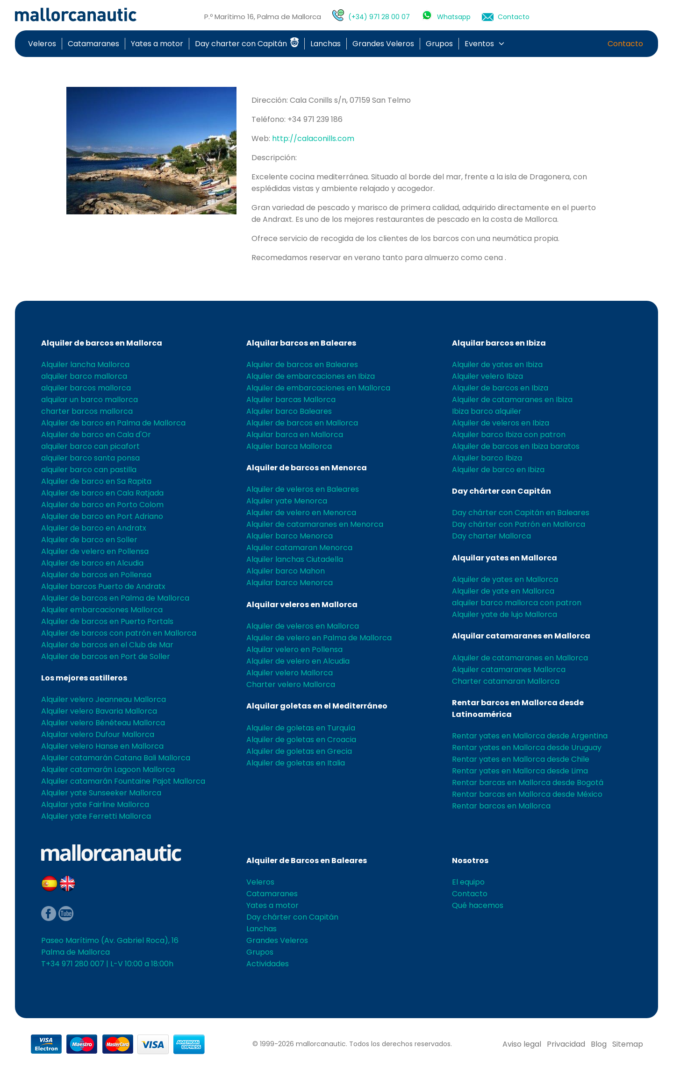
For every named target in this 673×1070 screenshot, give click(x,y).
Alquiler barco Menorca (289, 536)
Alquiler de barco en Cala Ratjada (102, 493)
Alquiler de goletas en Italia (295, 763)
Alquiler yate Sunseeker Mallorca (101, 792)
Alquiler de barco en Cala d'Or (96, 434)
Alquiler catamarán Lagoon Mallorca (108, 769)
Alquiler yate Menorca (286, 501)
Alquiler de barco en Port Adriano (102, 516)
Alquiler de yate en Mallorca (503, 591)
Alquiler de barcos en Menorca (306, 467)
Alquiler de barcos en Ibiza (500, 388)
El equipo (468, 882)
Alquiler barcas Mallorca (291, 399)
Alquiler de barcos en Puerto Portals (107, 621)
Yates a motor (157, 43)
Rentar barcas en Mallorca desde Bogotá (527, 782)
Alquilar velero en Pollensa (294, 649)
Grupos (439, 43)
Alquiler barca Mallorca (289, 446)
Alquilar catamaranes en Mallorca (521, 636)
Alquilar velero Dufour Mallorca (97, 734)
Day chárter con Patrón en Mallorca (518, 524)
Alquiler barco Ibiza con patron (509, 434)
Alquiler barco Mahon (285, 571)
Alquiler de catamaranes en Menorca (314, 524)
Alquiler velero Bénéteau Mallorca (103, 722)
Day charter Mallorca (491, 536)
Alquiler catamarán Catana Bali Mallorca (115, 757)
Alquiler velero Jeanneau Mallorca (103, 699)
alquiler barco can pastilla (88, 469)
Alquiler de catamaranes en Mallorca (520, 657)
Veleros (42, 43)
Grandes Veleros (383, 43)
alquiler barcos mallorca (86, 388)
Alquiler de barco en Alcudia (92, 563)
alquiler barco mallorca (84, 376)
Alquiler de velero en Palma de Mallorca (319, 637)
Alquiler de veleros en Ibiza (500, 423)
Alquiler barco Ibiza (487, 458)
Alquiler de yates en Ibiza (497, 364)
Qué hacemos (477, 905)
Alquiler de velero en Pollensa (95, 551)
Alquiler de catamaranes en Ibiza (512, 399)
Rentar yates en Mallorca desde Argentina (530, 735)
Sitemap (627, 1044)
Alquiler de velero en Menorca (301, 512)
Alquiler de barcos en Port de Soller (105, 656)
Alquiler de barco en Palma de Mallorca (113, 423)
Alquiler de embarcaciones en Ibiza (310, 376)
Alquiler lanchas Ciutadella (294, 559)
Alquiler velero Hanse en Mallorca (102, 746)
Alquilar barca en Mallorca (294, 434)
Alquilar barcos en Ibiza (499, 343)
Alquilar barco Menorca (289, 582)
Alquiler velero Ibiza (487, 376)
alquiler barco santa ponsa (90, 458)
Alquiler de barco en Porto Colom (102, 504)
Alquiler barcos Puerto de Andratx (103, 586)
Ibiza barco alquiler (487, 411)
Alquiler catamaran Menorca (299, 547)
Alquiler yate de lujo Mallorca (504, 614)
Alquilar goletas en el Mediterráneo (316, 706)
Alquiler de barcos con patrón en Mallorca (118, 633)
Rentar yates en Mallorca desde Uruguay (526, 747)
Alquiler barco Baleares (289, 411)
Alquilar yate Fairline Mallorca (95, 804)
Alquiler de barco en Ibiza (498, 469)
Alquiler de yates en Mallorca (505, 579)
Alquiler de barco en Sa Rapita (96, 481)
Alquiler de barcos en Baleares (302, 364)
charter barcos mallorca (87, 411)
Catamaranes (93, 43)
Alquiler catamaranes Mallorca (509, 669)
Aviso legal (521, 1044)
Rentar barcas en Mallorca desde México (527, 794)
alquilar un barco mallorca (89, 399)
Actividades (267, 963)
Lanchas (325, 43)
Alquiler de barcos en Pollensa (96, 574)
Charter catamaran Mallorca (505, 681)
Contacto (514, 16)
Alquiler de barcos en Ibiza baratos (516, 446)
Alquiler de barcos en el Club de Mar (107, 644)
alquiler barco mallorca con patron (516, 602)
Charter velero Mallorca (290, 684)
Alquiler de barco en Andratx (93, 528)
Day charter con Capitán (247, 43)
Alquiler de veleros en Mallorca (302, 626)
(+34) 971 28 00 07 (379, 16)
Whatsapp (454, 16)
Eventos (479, 43)
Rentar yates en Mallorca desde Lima (520, 770)
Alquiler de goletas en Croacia (301, 739)
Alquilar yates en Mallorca (504, 558)
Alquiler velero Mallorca (289, 672)
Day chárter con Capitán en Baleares (520, 512)
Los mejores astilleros (84, 678)
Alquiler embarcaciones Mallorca (102, 609)
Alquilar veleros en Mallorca (302, 604)
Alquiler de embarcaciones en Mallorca (318, 388)
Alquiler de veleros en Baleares (302, 489)
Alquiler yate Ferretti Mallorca (96, 816)
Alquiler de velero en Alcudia (298, 661)
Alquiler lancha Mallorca (85, 364)
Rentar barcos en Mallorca (501, 806)
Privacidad (566, 1044)
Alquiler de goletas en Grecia (299, 751)
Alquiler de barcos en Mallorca (101, 343)
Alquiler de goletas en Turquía (300, 728)
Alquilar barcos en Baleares (301, 343)
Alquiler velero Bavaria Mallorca (99, 711)
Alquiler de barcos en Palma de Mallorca (115, 598)
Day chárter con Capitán (501, 491)
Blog (599, 1044)
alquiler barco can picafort (90, 446)
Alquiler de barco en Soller (89, 539)
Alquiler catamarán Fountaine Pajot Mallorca (123, 781)
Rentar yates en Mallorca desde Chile (520, 759)
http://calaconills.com (313, 138)
